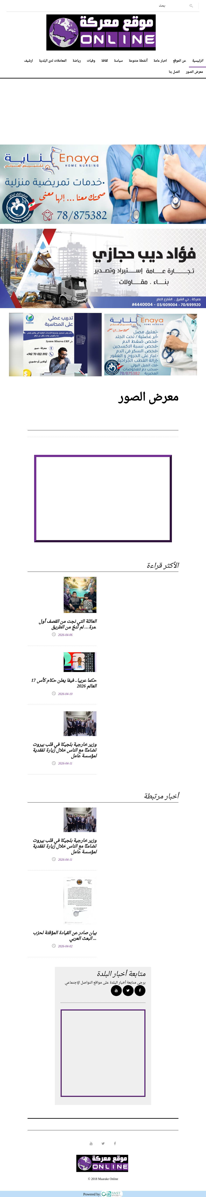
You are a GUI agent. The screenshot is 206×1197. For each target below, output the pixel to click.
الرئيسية (197, 61)
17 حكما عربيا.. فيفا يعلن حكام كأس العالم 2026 (63, 684)
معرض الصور (194, 72)
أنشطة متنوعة (138, 61)
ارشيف (28, 61)
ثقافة (104, 61)
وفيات (91, 61)
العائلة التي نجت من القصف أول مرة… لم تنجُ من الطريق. (67, 625)
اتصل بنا (174, 72)
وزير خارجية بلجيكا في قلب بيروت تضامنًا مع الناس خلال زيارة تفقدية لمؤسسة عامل (64, 750)
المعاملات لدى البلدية (52, 61)
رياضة (77, 61)
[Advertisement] (103, 109)
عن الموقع (179, 61)
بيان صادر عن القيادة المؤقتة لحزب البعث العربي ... (64, 936)
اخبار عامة (160, 61)
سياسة (118, 61)
